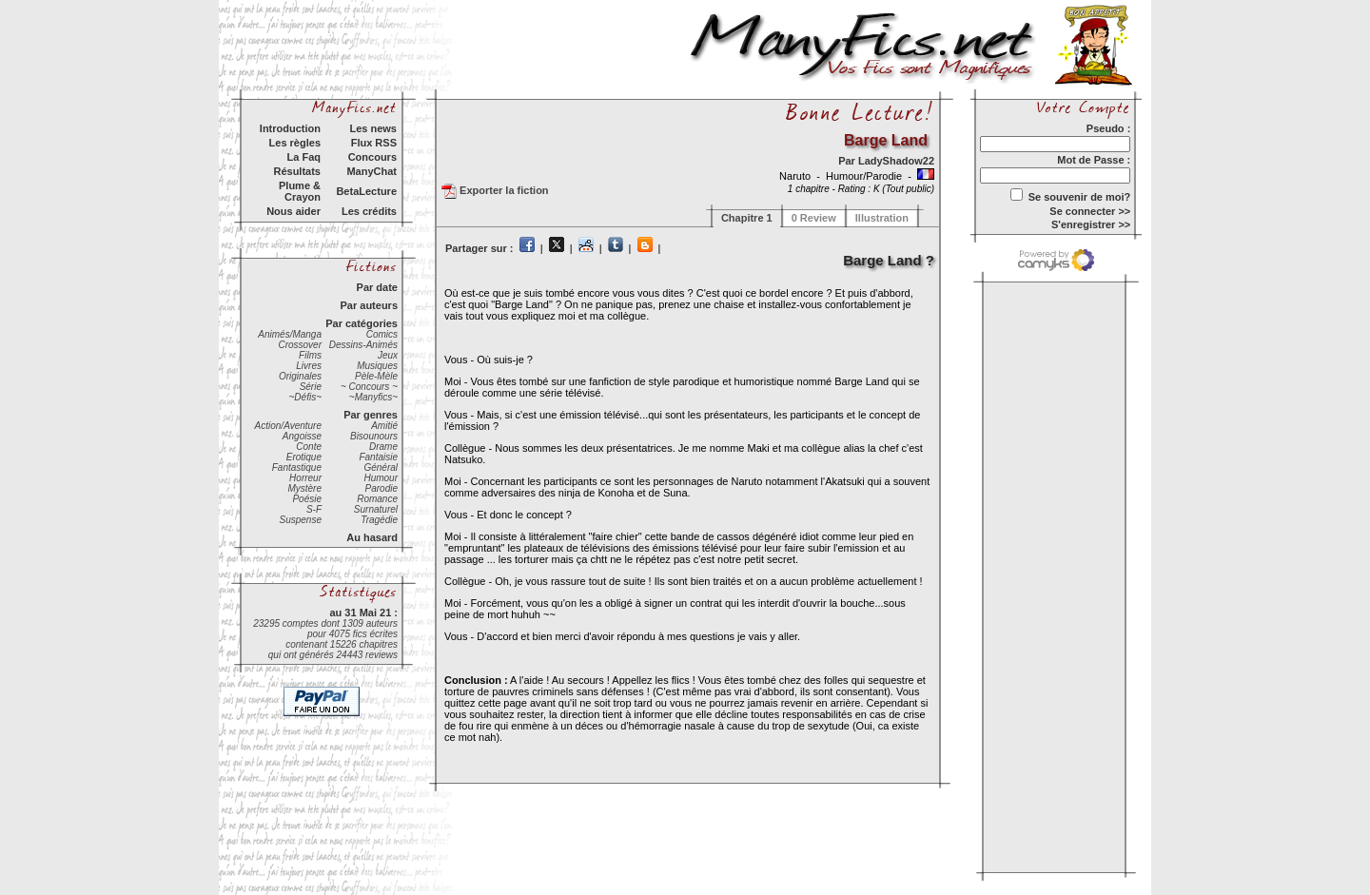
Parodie (381, 488)
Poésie (307, 499)
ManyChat (371, 171)
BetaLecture (366, 191)
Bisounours (374, 436)
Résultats (297, 171)
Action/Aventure (288, 425)
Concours (372, 157)
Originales (300, 376)
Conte (309, 446)
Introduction (290, 128)
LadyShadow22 (896, 160)
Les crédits (369, 211)
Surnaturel (376, 509)
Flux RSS (374, 142)
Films (310, 355)
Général (380, 467)
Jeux (388, 355)
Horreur (305, 478)
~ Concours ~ (369, 386)
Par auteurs (369, 305)
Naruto (796, 176)
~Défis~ (305, 397)
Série (311, 386)
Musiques (377, 365)
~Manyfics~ (373, 397)
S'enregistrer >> (1090, 224)
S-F (314, 509)
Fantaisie (378, 457)
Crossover (300, 345)
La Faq (304, 157)
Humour (380, 478)
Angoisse (302, 436)
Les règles (295, 142)
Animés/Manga (290, 334)
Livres (309, 365)
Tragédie (379, 520)
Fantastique (297, 467)
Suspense (301, 520)
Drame (383, 446)
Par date (377, 287)
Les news (373, 128)
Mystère (304, 488)
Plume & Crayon (300, 191)
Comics (382, 334)
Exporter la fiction (495, 191)
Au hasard (372, 537)
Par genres (370, 414)
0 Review (814, 218)
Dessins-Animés (363, 345)
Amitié (384, 425)
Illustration (882, 218)
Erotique (304, 457)
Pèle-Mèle (376, 376)
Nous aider (293, 211)
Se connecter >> (1089, 211)
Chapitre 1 (747, 218)
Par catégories (361, 323)
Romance (377, 499)
